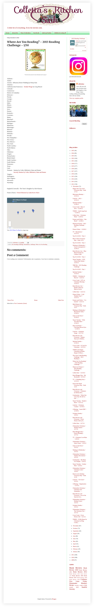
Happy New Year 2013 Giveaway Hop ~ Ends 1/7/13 (79, 190)
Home (7, 33)
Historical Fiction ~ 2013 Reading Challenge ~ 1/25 (79, 225)
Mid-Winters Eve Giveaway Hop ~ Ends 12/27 (79, 306)
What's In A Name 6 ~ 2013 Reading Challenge (78, 368)
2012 (72, 184)
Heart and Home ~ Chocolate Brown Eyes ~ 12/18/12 (79, 327)
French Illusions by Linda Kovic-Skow (28, 192)
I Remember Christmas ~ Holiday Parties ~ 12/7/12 (79, 427)
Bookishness (27, 244)
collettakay (15, 242)
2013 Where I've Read (15, 230)
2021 (72, 161)
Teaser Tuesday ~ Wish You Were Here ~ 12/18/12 (79, 321)
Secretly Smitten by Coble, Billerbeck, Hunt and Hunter (30, 172)
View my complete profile (76, 98)
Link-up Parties (46, 33)
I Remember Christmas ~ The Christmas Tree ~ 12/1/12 (79, 511)
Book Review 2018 (82, 577)
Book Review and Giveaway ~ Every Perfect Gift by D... (78, 419)
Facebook (36, 33)
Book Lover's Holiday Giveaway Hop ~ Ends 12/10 (79, 475)
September (76, 531)
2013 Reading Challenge (17, 244)
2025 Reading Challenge (78, 38)
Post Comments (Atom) (20, 303)
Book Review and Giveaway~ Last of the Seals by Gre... (79, 495)
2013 (72, 181)
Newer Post (10, 300)
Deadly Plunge (28, 87)
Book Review (75, 568)
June (74, 538)
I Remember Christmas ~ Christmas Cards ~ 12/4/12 (79, 469)
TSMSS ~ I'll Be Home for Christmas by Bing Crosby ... (80, 521)
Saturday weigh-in (79, 585)
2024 (72, 153)
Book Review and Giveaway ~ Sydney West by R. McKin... (79, 337)
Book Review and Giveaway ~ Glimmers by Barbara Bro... (79, 391)
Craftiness (84, 579)
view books (84, 50)
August (75, 533)
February (75, 549)
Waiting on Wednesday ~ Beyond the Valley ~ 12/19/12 (79, 311)
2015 (72, 176)
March (75, 546)
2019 (72, 166)
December (76, 186)
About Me (15, 33)
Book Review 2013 (74, 574)
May (74, 541)
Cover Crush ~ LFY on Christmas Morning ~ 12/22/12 (79, 282)
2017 (72, 171)
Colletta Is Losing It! (60, 33)
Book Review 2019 (74, 579)
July (74, 536)
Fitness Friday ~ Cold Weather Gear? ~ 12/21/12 (78, 296)
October (75, 528)
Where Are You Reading (41, 244)
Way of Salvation (26, 33)
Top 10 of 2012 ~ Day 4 (79, 236)
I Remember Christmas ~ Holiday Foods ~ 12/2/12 (79, 501)
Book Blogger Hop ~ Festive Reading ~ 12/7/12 (78, 433)
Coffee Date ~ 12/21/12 (79, 292)
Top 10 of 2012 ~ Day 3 (79, 242)
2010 (72, 557)
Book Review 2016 (77, 575)
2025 (72, 150)
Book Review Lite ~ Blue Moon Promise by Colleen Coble (79, 252)
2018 (72, 168)
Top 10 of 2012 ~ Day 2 (79, 257)
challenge (32, 244)
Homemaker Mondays (78, 583)
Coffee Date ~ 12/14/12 (79, 372)
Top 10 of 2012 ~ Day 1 (79, 269)
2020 (72, 163)
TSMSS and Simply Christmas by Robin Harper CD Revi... (79, 351)
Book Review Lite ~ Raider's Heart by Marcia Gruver (78, 287)
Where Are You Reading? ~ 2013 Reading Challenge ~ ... (79, 363)
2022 (72, 158)
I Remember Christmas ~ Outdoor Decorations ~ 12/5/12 (79, 455)
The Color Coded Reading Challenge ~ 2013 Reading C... (80, 357)
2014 (72, 179)
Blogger (54, 599)
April (74, 544)
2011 (72, 554)
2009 (72, 560)
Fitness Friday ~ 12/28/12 (79, 229)
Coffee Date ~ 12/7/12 (79, 423)
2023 (72, 155)
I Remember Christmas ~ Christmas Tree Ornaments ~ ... (79, 489)
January (75, 551)
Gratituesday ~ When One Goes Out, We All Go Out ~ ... (80, 396)
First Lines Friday (78, 581)
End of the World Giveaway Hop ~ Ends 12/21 (79, 385)
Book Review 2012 (80, 572)
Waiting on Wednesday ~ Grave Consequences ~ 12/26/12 (79, 247)
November (76, 525)
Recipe (71, 585)
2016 (72, 174)
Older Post (61, 300)
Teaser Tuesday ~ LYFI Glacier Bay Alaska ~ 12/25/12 (79, 261)
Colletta (77, 41)
